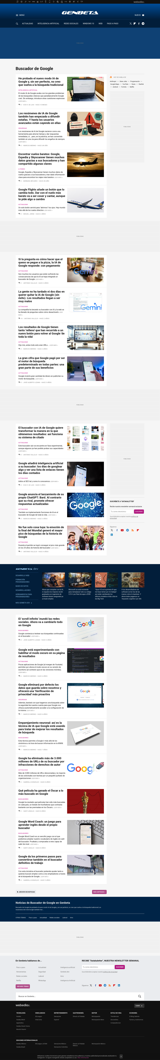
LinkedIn (112, 534)
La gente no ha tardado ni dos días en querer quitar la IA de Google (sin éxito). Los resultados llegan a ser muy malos (41, 296)
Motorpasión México (98, 1044)
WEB (100, 23)
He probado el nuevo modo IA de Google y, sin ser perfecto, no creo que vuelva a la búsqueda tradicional (40, 81)
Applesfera (19, 1023)
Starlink (141, 84)
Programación (135, 81)
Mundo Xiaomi (21, 1029)
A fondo (21, 169)
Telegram (143, 23)
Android (115, 87)
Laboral (64, 917)
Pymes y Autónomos (136, 1019)
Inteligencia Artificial (67, 980)
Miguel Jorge (28, 214)
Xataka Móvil (20, 1019)
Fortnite (123, 87)
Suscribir (139, 511)
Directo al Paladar (79, 1016)
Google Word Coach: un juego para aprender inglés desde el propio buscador (39, 825)
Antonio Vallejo (30, 283)
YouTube (125, 84)
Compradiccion (116, 1023)
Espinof (56, 1019)
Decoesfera (114, 1019)
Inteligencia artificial (27, 90)
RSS (132, 530)
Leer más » (22, 101)
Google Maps (114, 84)
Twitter (130, 23)
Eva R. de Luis (28, 105)
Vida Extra (38, 1019)
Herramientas (21, 972)
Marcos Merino (29, 145)
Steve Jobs (123, 81)
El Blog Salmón (134, 1016)
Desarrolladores (23, 590)
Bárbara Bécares (30, 181)
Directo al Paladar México (79, 1044)
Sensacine (57, 1016)
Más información (83, 1058)
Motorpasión (96, 1016)
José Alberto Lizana (31, 382)
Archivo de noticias (27, 892)
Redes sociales (55, 917)
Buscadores (23, 630)
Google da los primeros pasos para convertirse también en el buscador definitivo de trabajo (40, 860)
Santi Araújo (28, 811)
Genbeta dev (27, 569)
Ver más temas (23, 986)
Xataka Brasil (20, 1047)
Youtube (122, 530)
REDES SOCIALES (71, 23)
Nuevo (138, 15)
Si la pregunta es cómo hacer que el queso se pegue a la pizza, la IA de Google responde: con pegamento (40, 262)
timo (71, 917)
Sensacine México (60, 1044)
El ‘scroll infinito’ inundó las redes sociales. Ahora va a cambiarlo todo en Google (40, 622)
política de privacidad (110, 972)
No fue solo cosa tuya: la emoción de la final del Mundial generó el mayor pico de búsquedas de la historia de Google (41, 532)
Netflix (132, 87)
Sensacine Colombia (61, 1047)
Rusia (133, 84)
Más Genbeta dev (23, 603)
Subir (138, 1006)
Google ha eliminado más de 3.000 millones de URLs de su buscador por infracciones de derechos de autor (41, 761)
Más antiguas (99, 892)
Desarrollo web (22, 575)
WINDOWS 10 (88, 23)
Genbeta (80, 12)
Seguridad (22, 128)
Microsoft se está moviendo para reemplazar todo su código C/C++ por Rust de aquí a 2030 (80, 592)
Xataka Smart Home (23, 1026)
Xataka (18, 1016)
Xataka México (21, 1044)
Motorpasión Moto (98, 1019)
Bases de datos (22, 586)
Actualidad (23, 204)
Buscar (140, 996)
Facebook (138, 23)
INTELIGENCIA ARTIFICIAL (48, 23)
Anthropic (113, 81)
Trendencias (115, 1016)
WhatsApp (42, 980)
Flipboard (134, 23)
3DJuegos (38, 1016)
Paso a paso (33, 917)
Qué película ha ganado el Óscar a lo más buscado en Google (40, 792)
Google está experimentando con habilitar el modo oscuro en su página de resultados (41, 653)
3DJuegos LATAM (41, 1044)
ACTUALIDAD (27, 23)
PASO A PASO (112, 23)
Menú (21, 15)
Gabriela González (31, 782)
